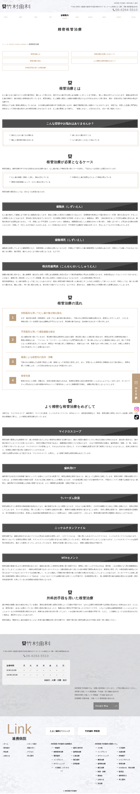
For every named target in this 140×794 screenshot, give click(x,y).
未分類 (100, 784)
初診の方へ (50, 16)
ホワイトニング (59, 764)
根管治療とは (35, 54)
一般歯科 (57, 748)
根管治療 (122, 764)
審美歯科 (57, 756)
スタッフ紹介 (20, 16)
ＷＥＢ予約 (136, 388)
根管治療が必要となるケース (105, 54)
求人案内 (30, 756)
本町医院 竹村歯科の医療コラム (107, 744)
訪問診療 (76, 764)
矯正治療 (101, 768)
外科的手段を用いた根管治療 (35, 68)
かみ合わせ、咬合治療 (127, 768)
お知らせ (104, 16)
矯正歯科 (76, 760)
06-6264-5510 (36, 656)
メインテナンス (125, 760)
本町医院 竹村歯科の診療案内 (62, 744)
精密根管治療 (59, 752)
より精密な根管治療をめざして (104, 61)
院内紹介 (35, 16)
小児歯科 (122, 748)
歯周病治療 (77, 752)
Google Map (101, 707)
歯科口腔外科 (78, 748)
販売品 (121, 772)
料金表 (78, 16)
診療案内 (65, 16)
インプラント (59, 760)
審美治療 (101, 760)
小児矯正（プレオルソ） (62, 770)
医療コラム (119, 16)
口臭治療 (76, 756)
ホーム (5, 16)
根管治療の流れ (35, 61)
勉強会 (100, 776)
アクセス (90, 16)
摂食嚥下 (122, 756)
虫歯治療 (122, 752)
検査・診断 (102, 772)
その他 (100, 748)
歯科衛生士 (123, 776)
